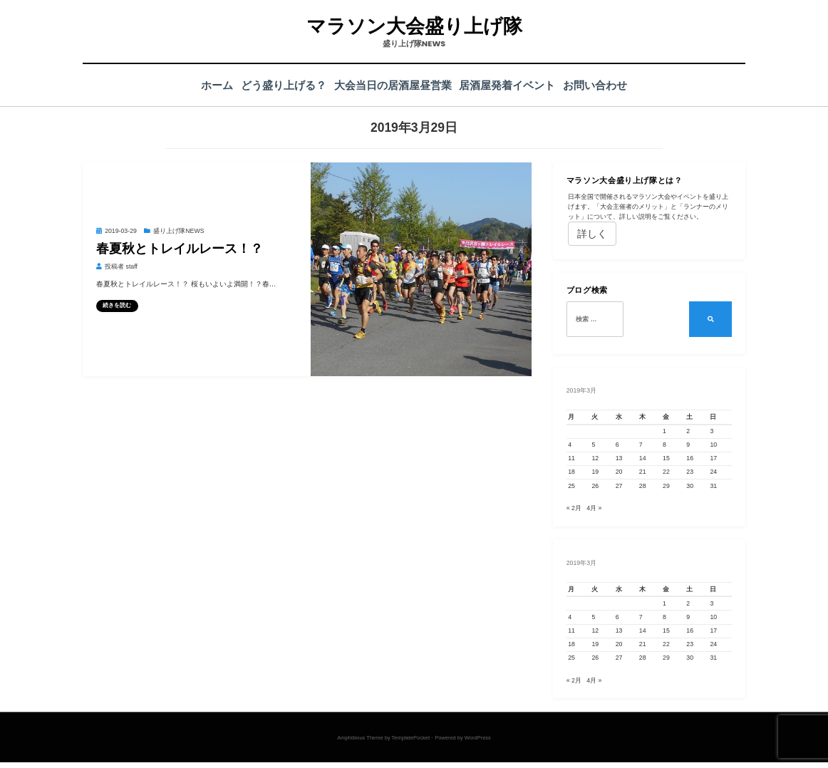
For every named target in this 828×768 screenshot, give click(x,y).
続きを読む (117, 305)
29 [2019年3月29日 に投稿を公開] (666, 485)
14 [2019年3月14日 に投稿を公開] (642, 458)
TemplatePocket (411, 743)
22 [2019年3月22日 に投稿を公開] (666, 471)
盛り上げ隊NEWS (178, 230)
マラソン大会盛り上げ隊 (414, 26)
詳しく (592, 233)
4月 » (593, 510)
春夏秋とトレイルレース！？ (179, 249)
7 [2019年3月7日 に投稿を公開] (641, 444)
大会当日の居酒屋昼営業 (393, 85)
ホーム (206, 85)
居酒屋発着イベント (513, 85)
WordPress (478, 743)
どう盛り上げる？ (278, 85)
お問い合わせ (606, 85)
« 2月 (573, 510)
